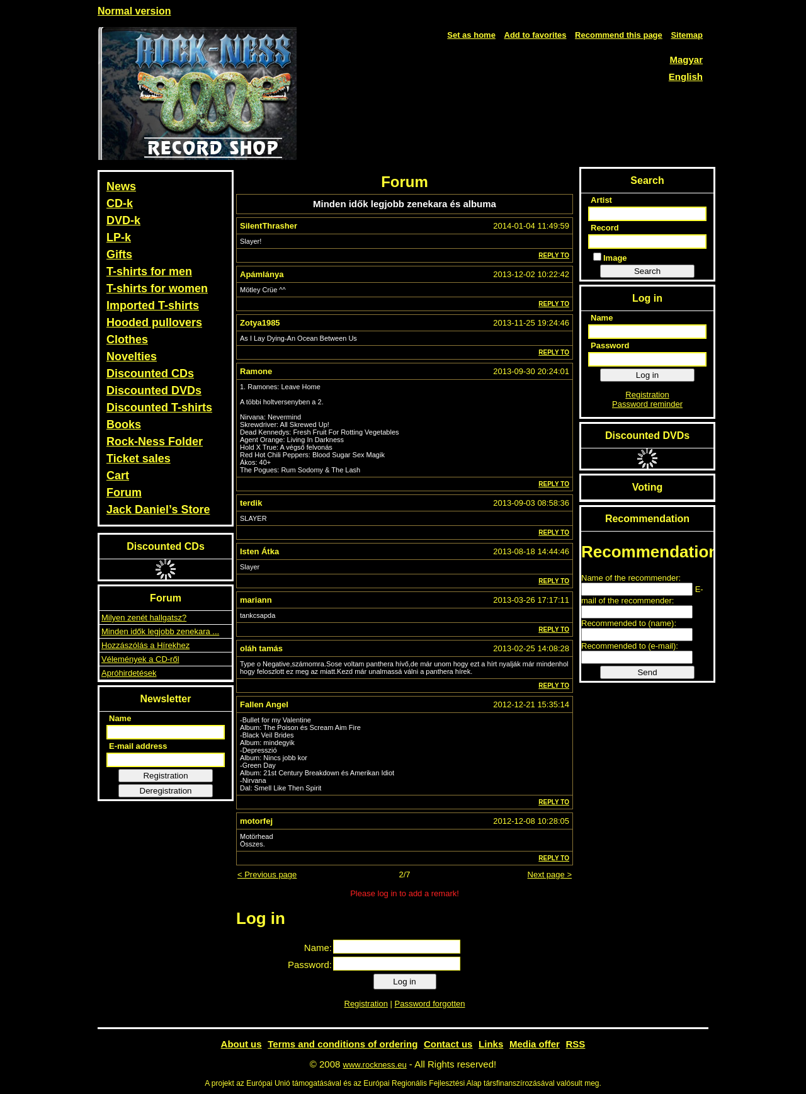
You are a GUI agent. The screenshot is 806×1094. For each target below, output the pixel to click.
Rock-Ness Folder (154, 441)
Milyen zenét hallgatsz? (143, 617)
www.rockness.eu (375, 1064)
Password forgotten (429, 1003)
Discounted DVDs (154, 390)
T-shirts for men (149, 271)
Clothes (127, 339)
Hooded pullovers (154, 322)
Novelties (131, 356)
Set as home (471, 35)
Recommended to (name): (628, 623)
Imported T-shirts (152, 305)
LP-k (118, 237)
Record (605, 227)
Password (610, 345)
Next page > (550, 874)
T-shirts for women (157, 288)
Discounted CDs (150, 373)
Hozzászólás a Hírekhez (145, 645)
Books (123, 424)
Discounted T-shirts (159, 407)
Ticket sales (138, 458)
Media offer (534, 1044)
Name (120, 718)
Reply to (553, 255)
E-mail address (138, 746)
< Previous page (267, 874)
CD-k (119, 203)
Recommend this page (618, 35)
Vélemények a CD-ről (140, 659)
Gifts (119, 254)
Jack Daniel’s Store (158, 509)
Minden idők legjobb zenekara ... (160, 631)
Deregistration (166, 790)
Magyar (686, 59)
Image (610, 258)
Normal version (134, 11)
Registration (165, 775)
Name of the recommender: (631, 578)
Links (491, 1044)
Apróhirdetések (128, 673)
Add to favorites (535, 35)
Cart (117, 475)
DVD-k (123, 220)
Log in (404, 981)
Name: (318, 947)
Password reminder (647, 404)
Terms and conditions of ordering (342, 1044)
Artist (601, 200)
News (121, 186)
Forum (124, 492)
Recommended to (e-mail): (629, 646)
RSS (576, 1044)
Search (647, 271)
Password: (310, 964)
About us (241, 1044)
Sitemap (687, 35)
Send (647, 672)
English (686, 76)
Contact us (448, 1044)
